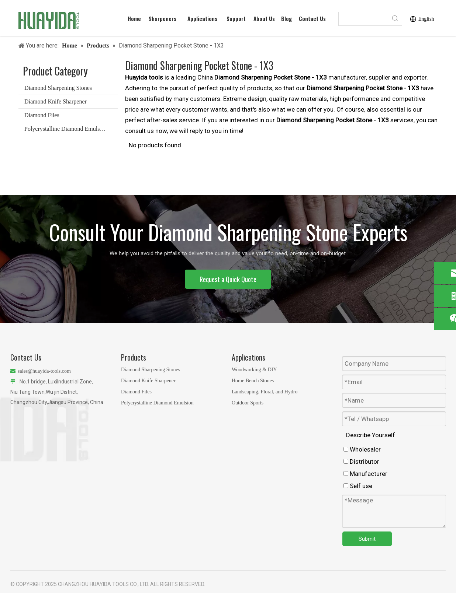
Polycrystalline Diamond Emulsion (65, 129)
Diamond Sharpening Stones (58, 88)
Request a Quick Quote (228, 279)
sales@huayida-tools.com (44, 371)
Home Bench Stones (253, 380)
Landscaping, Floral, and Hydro (264, 391)
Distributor (361, 461)
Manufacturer (365, 473)
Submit (367, 539)
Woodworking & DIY (254, 369)
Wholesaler (362, 449)
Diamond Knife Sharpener (55, 101)
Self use (357, 486)
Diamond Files (41, 115)
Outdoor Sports (247, 403)
